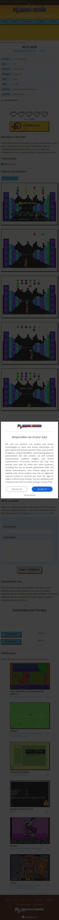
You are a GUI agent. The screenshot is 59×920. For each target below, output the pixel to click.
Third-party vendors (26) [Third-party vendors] (31, 461)
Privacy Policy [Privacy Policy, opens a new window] (47, 482)
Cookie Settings (33, 482)
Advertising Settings (23, 479)
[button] (29, 495)
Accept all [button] (42, 489)
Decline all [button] (17, 489)
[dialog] (29, 460)
